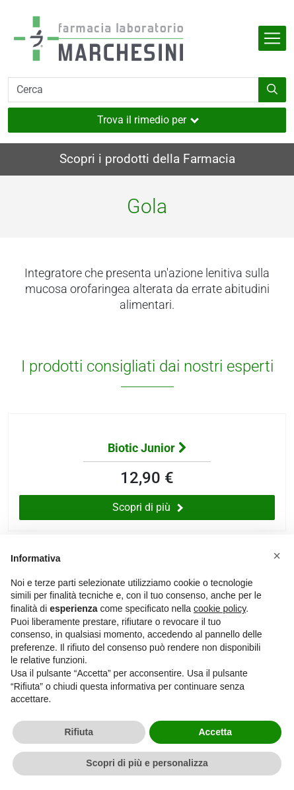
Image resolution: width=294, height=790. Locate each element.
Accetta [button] (215, 732)
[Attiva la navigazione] (272, 38)
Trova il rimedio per (148, 120)
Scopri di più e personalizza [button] (146, 763)
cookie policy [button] (220, 608)
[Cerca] (133, 89)
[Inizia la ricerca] (272, 89)
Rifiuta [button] (78, 732)
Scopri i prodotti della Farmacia (147, 158)
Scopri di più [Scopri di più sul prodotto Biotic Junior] (147, 507)
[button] (276, 555)
